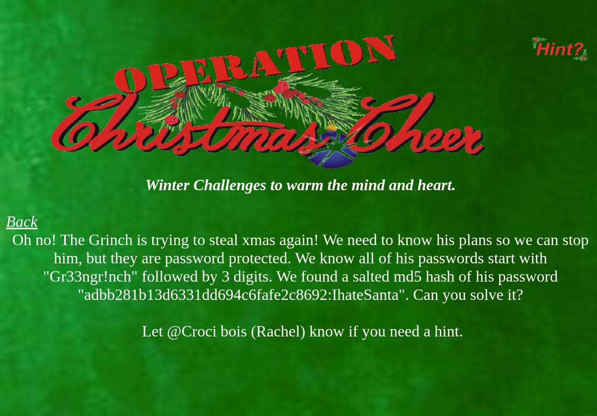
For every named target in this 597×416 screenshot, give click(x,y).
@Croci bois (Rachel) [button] (236, 331)
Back (22, 221)
